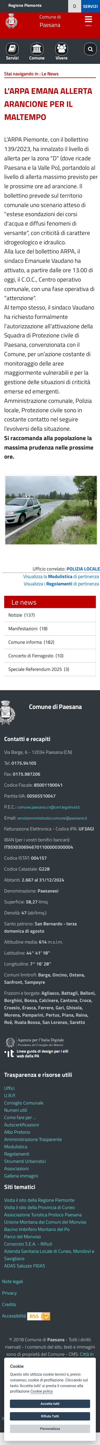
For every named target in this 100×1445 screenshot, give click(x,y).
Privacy (9, 1292)
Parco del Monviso (22, 1236)
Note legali (12, 1281)
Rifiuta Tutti (50, 1416)
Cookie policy (42, 1391)
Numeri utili (15, 1110)
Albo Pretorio (17, 1132)
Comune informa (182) (30, 642)
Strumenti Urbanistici (25, 1161)
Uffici (9, 1088)
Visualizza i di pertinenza (61, 583)
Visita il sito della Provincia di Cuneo (39, 1207)
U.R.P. (10, 1095)
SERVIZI (90, 6)
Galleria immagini (21, 1175)
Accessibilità (14, 1315)
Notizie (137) (21, 614)
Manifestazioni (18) (27, 628)
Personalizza (50, 1429)
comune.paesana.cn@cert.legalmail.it (48, 807)
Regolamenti (16, 1153)
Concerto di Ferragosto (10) (35, 655)
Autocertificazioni (21, 1124)
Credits (9, 1304)
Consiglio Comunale (23, 1102)
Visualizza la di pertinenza (61, 576)
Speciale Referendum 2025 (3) (38, 669)
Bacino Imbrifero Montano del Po (37, 1229)
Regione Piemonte (25, 5)
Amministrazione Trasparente (33, 1139)
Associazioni (16, 1168)
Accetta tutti (50, 1404)
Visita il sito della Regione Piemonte (39, 1200)
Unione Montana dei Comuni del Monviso (45, 1221)
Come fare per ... (20, 1117)
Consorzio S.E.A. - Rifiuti (28, 1243)
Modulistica (15, 1146)
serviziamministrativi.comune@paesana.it (52, 818)
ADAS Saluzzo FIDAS (24, 1265)
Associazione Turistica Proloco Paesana (43, 1214)
